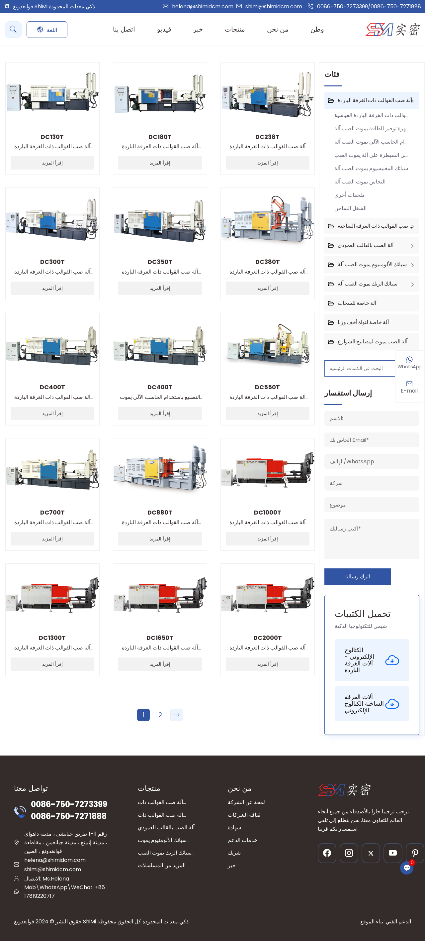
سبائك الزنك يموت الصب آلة (367, 284)
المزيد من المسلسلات (162, 865)
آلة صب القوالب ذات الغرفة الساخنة (376, 226)
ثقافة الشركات (244, 815)
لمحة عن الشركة (246, 802)
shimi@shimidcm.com (273, 6)
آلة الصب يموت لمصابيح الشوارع (372, 341)
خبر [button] (198, 29)
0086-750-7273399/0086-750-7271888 (369, 6)
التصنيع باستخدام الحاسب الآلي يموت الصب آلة (160, 392)
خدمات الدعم (242, 840)
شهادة (234, 827)
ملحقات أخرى (349, 195)
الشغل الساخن (350, 208)
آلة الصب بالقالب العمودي (365, 245)
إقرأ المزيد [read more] (52, 163)
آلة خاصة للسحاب (357, 303)
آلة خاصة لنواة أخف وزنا (363, 322)
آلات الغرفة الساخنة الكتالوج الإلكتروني (372, 703)
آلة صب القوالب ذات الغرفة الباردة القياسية (52, 142)
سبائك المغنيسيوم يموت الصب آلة (371, 168)
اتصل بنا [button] (124, 29)
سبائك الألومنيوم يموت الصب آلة (372, 264)
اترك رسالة (357, 576)
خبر (232, 865)
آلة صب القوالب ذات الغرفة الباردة (375, 100)
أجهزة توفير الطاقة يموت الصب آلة (372, 128)
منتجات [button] (235, 29)
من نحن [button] (278, 29)
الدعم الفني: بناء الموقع (385, 921)
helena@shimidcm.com (202, 6)
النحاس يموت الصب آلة (359, 181)
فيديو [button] (164, 29)
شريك (234, 853)
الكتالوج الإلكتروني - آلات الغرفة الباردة (372, 660)
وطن (317, 29)
